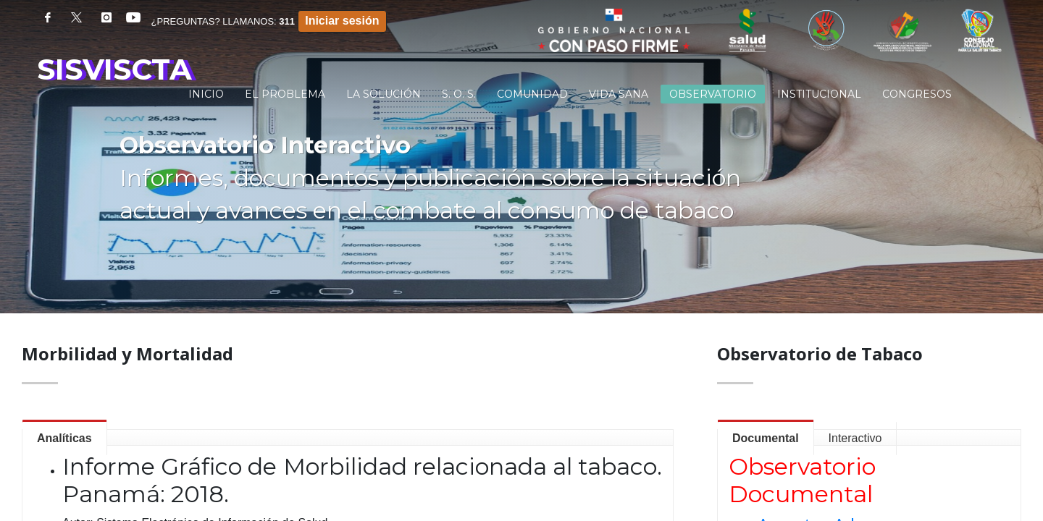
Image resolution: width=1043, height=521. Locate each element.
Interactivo (855, 438)
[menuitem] (206, 94)
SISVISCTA (114, 69)
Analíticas (64, 438)
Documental (765, 438)
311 (287, 21)
